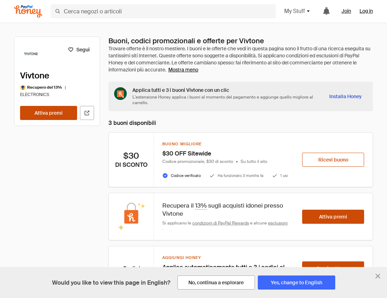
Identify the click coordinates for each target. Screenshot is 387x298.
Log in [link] (366, 11)
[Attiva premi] (48, 113)
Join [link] (346, 11)
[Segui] (78, 50)
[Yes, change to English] (296, 282)
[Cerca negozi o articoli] (163, 11)
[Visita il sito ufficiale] (87, 113)
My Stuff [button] (297, 11)
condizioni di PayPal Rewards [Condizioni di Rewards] (220, 223)
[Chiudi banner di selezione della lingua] (378, 276)
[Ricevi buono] (333, 160)
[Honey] (28, 11)
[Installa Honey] (345, 96)
